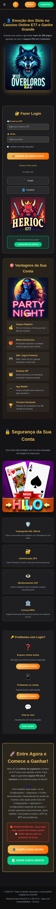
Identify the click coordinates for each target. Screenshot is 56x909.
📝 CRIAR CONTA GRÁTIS (28, 860)
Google (28, 180)
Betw (28, 786)
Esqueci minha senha (28, 166)
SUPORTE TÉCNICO (28, 696)
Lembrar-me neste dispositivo (22, 147)
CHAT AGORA (28, 726)
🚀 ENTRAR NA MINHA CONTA (28, 156)
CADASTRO (46, 4)
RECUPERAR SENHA (28, 666)
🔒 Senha (11, 134)
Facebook (28, 190)
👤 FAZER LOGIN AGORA (28, 849)
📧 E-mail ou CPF (14, 121)
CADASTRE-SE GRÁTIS (28, 244)
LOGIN (30, 4)
